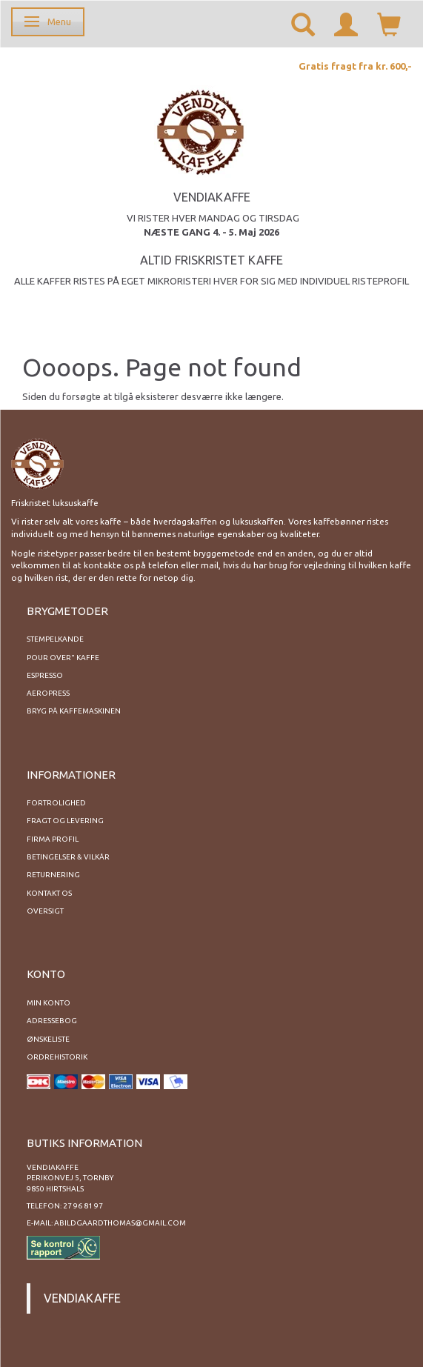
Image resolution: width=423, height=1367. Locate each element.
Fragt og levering (65, 820)
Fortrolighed (56, 803)
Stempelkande (55, 639)
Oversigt (45, 911)
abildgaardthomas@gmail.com (120, 1223)
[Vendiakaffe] (200, 130)
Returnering (53, 875)
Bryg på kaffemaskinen (74, 711)
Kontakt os (49, 893)
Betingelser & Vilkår (68, 857)
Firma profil (53, 839)
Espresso (45, 675)
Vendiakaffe (82, 1298)
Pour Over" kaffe (63, 657)
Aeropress (48, 693)
